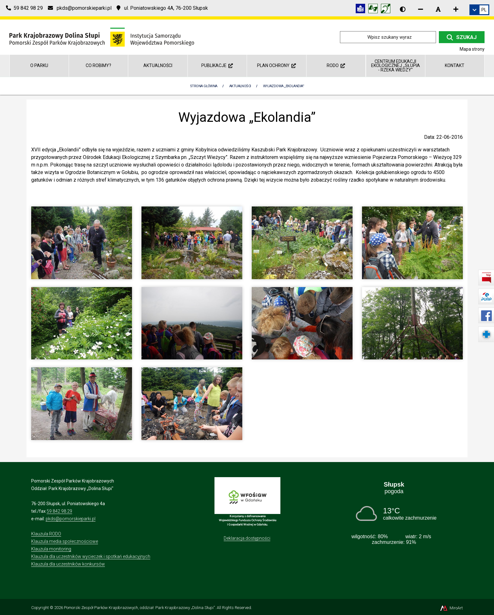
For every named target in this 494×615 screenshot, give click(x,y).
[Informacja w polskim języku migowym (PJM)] (387, 10)
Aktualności (157, 65)
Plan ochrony (276, 65)
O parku (39, 65)
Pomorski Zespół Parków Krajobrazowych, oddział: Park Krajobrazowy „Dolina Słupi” (139, 607)
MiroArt (451, 608)
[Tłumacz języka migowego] (374, 10)
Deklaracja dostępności (247, 538)
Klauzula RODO (46, 533)
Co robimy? (98, 65)
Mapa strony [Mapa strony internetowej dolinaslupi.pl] (472, 49)
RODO (336, 65)
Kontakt (454, 65)
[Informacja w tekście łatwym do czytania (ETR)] (362, 10)
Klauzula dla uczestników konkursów (68, 564)
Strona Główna (203, 86)
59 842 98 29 (59, 511)
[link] (479, 9)
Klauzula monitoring (51, 548)
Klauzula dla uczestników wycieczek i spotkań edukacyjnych (90, 556)
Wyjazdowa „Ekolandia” (283, 86)
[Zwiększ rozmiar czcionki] (456, 9)
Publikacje (217, 65)
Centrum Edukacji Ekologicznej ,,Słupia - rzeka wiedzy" (395, 65)
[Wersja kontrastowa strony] (402, 9)
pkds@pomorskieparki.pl (70, 518)
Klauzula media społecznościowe (64, 541)
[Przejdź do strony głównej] (101, 37)
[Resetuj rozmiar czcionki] (438, 9)
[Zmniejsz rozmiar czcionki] (420, 9)
